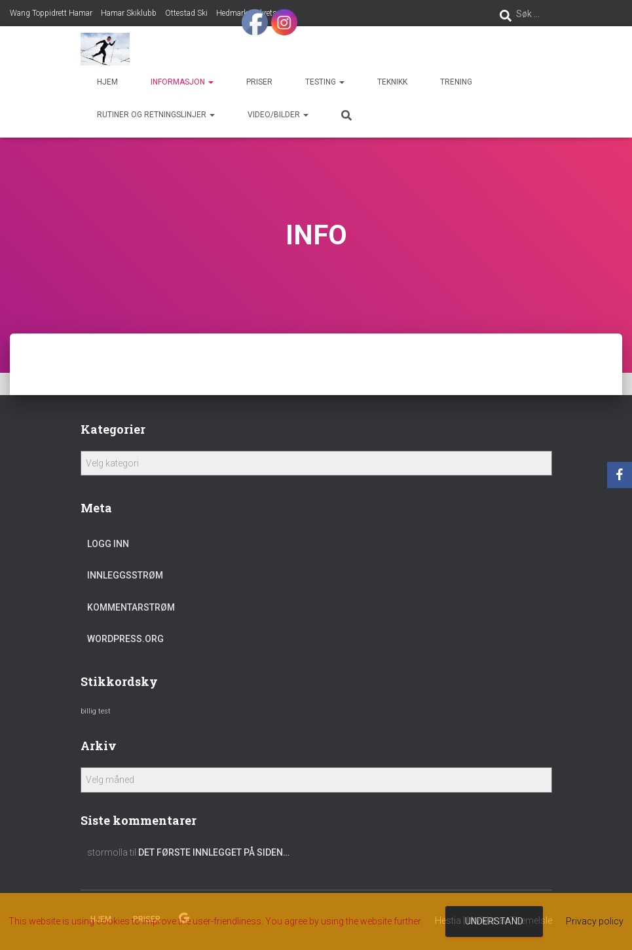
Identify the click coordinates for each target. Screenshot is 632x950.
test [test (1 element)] (104, 711)
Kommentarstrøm (131, 607)
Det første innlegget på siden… (213, 852)
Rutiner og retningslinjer (156, 114)
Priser (259, 81)
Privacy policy (594, 921)
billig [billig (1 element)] (88, 711)
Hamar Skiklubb (129, 13)
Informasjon (182, 81)
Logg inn (108, 544)
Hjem (107, 81)
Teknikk (392, 81)
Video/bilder (278, 114)
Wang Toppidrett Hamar (51, 13)
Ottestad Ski (186, 13)
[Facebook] (619, 475)
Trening (456, 81)
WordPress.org (125, 639)
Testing (324, 81)
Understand (494, 921)
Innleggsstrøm (125, 575)
